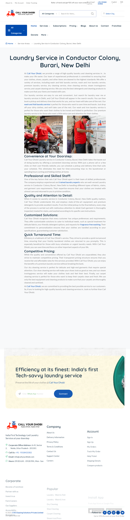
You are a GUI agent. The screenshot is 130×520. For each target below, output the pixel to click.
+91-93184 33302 (102, 3)
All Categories (16, 30)
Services (45, 26)
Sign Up (90, 474)
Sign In (90, 469)
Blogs (83, 26)
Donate (34, 35)
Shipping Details (94, 493)
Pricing (73, 26)
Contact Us (51, 482)
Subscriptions (59, 26)
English (114, 3)
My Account (19, 3)
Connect (63, 393)
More (44, 35)
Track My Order (93, 483)
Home (34, 26)
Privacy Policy (53, 472)
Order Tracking (31, 3)
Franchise (116, 26)
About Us (9, 3)
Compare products (94, 497)
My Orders (91, 478)
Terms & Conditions (55, 477)
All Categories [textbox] (48, 14)
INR (121, 3)
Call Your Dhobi (57, 382)
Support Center (53, 486)
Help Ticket (92, 488)
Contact (105, 26)
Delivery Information (55, 468)
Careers (50, 491)
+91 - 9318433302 (23, 475)
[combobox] (49, 13)
